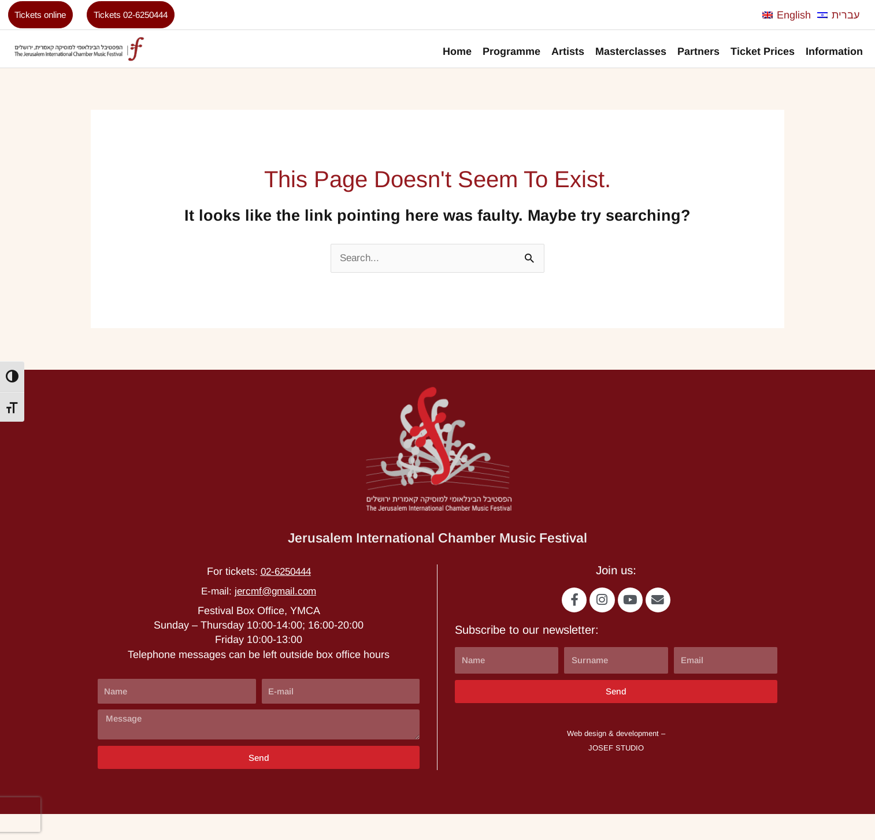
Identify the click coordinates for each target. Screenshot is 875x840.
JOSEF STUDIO (616, 773)
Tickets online (45, 16)
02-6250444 (285, 593)
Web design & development (613, 758)
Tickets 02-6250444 (146, 16)
